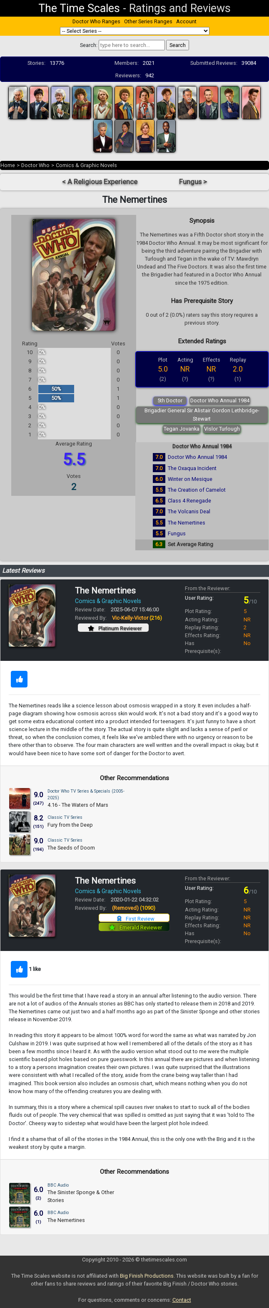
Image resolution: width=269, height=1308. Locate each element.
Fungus (177, 533)
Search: (88, 45)
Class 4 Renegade (189, 501)
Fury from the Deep (70, 825)
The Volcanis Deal (189, 511)
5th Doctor (169, 400)
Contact (181, 1300)
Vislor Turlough (222, 429)
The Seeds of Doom (71, 848)
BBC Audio (58, 1185)
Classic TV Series (64, 817)
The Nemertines (186, 523)
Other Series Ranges (148, 21)
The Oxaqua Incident (192, 468)
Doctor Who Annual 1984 (219, 400)
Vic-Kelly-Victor (137, 618)
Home (7, 165)
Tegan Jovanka (181, 429)
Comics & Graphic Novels (86, 165)
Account (186, 21)
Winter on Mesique (190, 479)
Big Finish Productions (147, 1276)
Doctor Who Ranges (96, 21)
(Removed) (133, 908)
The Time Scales (79, 8)
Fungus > (193, 182)
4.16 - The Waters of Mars (77, 805)
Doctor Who (35, 165)
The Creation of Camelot (197, 490)
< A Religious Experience (99, 182)
